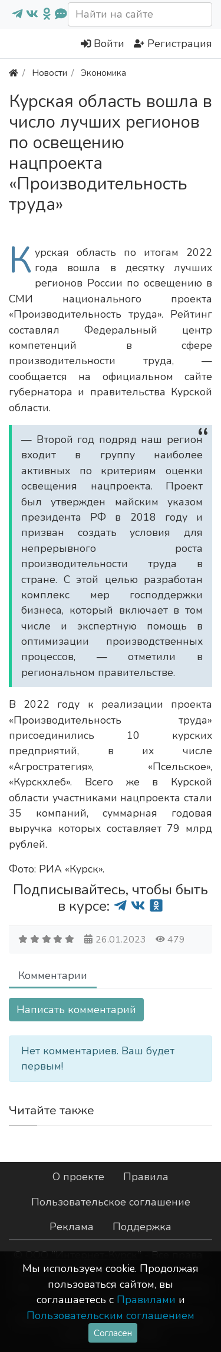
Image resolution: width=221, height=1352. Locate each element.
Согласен (113, 1333)
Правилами (146, 1300)
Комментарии (52, 975)
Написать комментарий (76, 1010)
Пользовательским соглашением (110, 1315)
